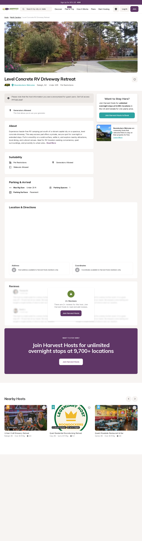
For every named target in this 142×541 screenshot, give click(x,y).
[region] (71, 235)
